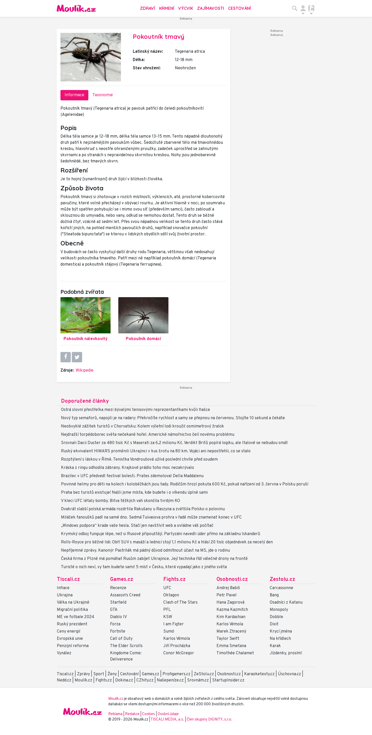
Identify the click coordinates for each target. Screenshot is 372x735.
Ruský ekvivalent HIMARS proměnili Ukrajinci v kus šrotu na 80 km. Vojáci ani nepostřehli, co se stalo (156, 451)
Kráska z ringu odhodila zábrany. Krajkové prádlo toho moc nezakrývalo (127, 467)
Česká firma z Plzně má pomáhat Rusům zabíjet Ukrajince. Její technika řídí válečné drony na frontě (154, 558)
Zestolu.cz (282, 579)
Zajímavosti (210, 8)
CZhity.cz (144, 680)
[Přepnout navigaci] (303, 8)
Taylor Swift (227, 638)
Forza (115, 624)
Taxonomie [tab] (102, 95)
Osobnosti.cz (232, 579)
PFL (167, 609)
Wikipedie (85, 370)
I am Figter (173, 624)
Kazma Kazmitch (232, 609)
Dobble (276, 617)
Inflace (63, 588)
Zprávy (83, 674)
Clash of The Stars (180, 602)
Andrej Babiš (228, 588)
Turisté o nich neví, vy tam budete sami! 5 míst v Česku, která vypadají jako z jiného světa (144, 567)
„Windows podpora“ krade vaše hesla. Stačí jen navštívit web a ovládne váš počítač (137, 525)
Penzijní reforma (73, 646)
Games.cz (121, 579)
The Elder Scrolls (126, 646)
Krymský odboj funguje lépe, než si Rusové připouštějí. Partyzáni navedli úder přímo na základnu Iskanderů (160, 534)
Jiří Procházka (176, 646)
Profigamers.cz (176, 674)
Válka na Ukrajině (73, 602)
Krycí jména (281, 631)
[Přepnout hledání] (295, 8)
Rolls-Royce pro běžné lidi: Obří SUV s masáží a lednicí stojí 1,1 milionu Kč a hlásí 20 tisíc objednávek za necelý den (167, 542)
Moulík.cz (83, 680)
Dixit (274, 624)
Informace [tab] (74, 95)
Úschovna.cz (289, 674)
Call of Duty (121, 638)
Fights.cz (174, 579)
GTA (114, 609)
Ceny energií (68, 631)
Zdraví (147, 8)
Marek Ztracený (231, 631)
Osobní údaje (168, 714)
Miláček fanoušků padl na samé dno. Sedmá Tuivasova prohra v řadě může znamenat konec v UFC (151, 517)
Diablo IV (118, 617)
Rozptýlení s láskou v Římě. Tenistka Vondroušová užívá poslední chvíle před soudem (139, 459)
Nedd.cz (64, 680)
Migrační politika (72, 609)
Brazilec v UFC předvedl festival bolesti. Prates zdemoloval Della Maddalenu (132, 476)
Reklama (115, 714)
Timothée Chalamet (235, 653)
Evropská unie (70, 638)
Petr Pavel (226, 595)
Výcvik (185, 8)
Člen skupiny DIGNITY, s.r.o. (209, 719)
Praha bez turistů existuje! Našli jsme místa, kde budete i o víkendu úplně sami (134, 492)
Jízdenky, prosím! (286, 653)
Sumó (168, 631)
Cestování (239, 8)
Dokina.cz (124, 680)
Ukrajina (65, 595)
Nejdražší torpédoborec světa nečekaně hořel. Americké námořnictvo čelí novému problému (147, 434)
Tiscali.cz (68, 579)
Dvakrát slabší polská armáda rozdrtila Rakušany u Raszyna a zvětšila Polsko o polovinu (143, 509)
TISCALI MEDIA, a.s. (168, 719)
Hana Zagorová (230, 602)
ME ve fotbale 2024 (75, 617)
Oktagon (171, 595)
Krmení (166, 8)
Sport (98, 674)
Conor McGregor (178, 653)
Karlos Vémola (176, 638)
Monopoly (279, 609)
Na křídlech (280, 638)
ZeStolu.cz (204, 674)
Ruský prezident (72, 624)
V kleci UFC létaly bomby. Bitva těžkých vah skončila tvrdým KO (120, 501)
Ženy (112, 674)
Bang (274, 595)
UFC (167, 588)
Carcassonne (281, 588)
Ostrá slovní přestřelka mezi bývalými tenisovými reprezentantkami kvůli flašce (135, 409)
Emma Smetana (231, 646)
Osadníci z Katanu (286, 602)
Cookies (148, 714)
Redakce (132, 714)
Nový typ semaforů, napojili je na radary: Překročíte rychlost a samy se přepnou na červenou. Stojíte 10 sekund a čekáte (173, 418)
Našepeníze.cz (170, 680)
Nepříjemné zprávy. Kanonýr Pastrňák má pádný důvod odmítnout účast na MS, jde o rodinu (145, 550)
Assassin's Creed (125, 595)
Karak (275, 646)
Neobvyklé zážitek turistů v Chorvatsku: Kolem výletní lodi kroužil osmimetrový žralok (142, 426)
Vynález (64, 653)
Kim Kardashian (230, 617)
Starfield (118, 602)
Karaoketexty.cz (259, 674)
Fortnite (117, 631)
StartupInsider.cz (228, 680)
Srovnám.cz (198, 680)
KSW (167, 617)
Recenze (118, 588)
